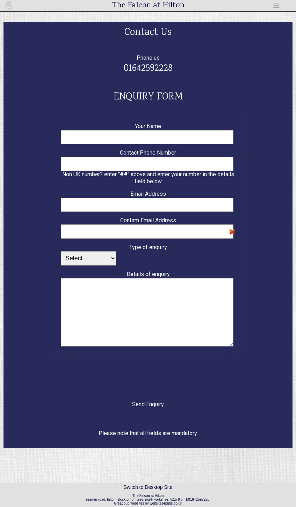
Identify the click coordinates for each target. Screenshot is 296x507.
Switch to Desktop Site (147, 487)
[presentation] (148, 373)
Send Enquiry (148, 404)
